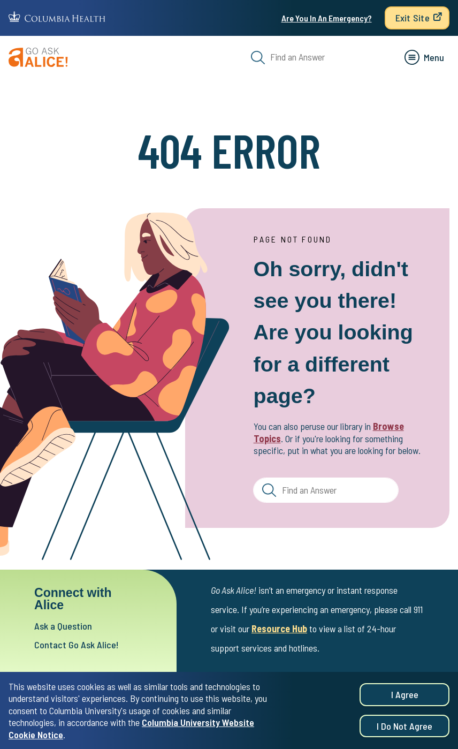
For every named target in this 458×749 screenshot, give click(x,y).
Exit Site (412, 18)
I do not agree (404, 731)
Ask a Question (63, 626)
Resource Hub (279, 628)
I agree (404, 700)
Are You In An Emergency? (326, 18)
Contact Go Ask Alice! (76, 644)
